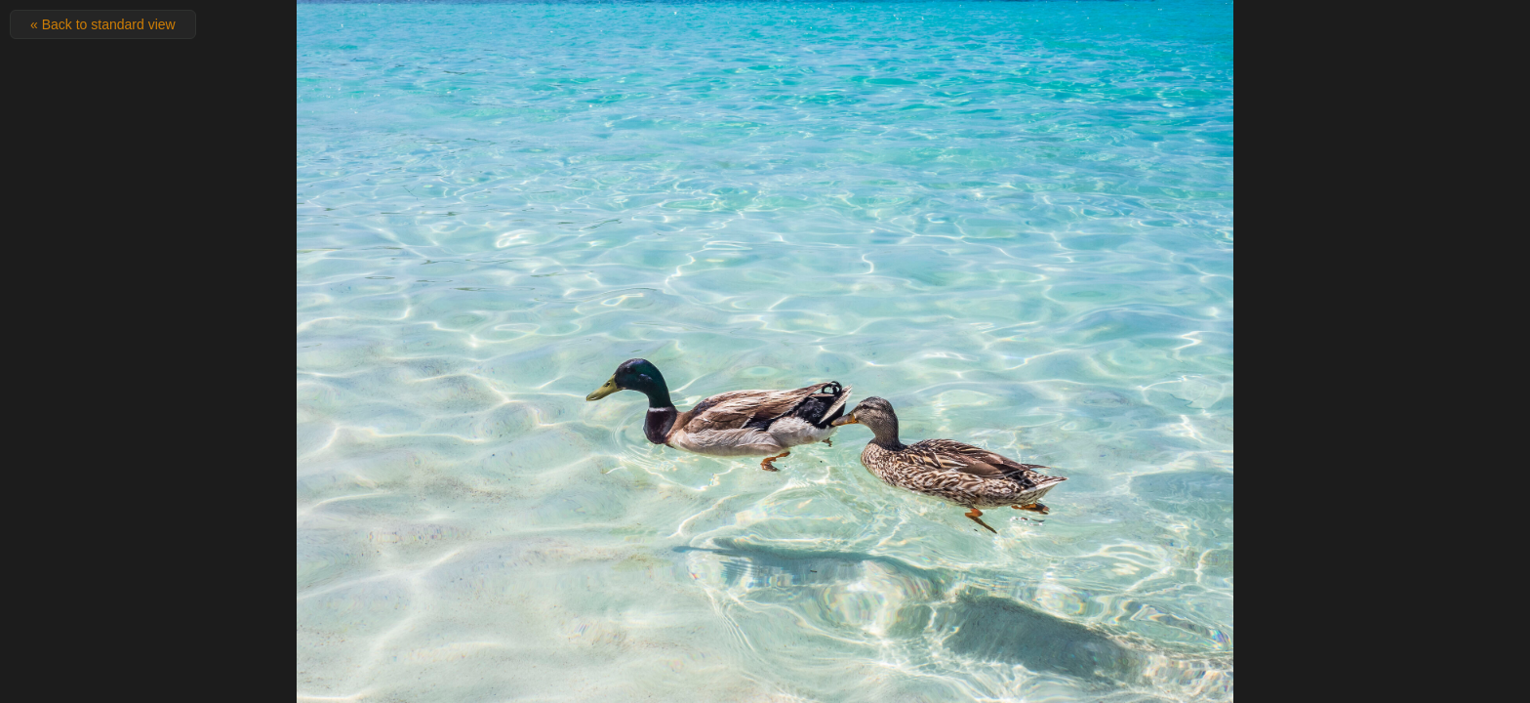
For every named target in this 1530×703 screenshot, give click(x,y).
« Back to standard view (103, 24)
